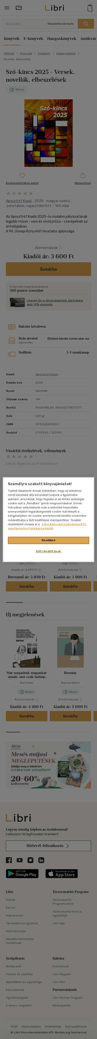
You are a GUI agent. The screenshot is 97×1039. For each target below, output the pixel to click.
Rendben (48, 540)
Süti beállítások (48, 551)
